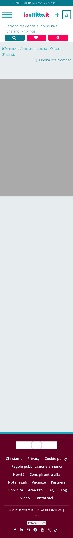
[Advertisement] (36, 237)
